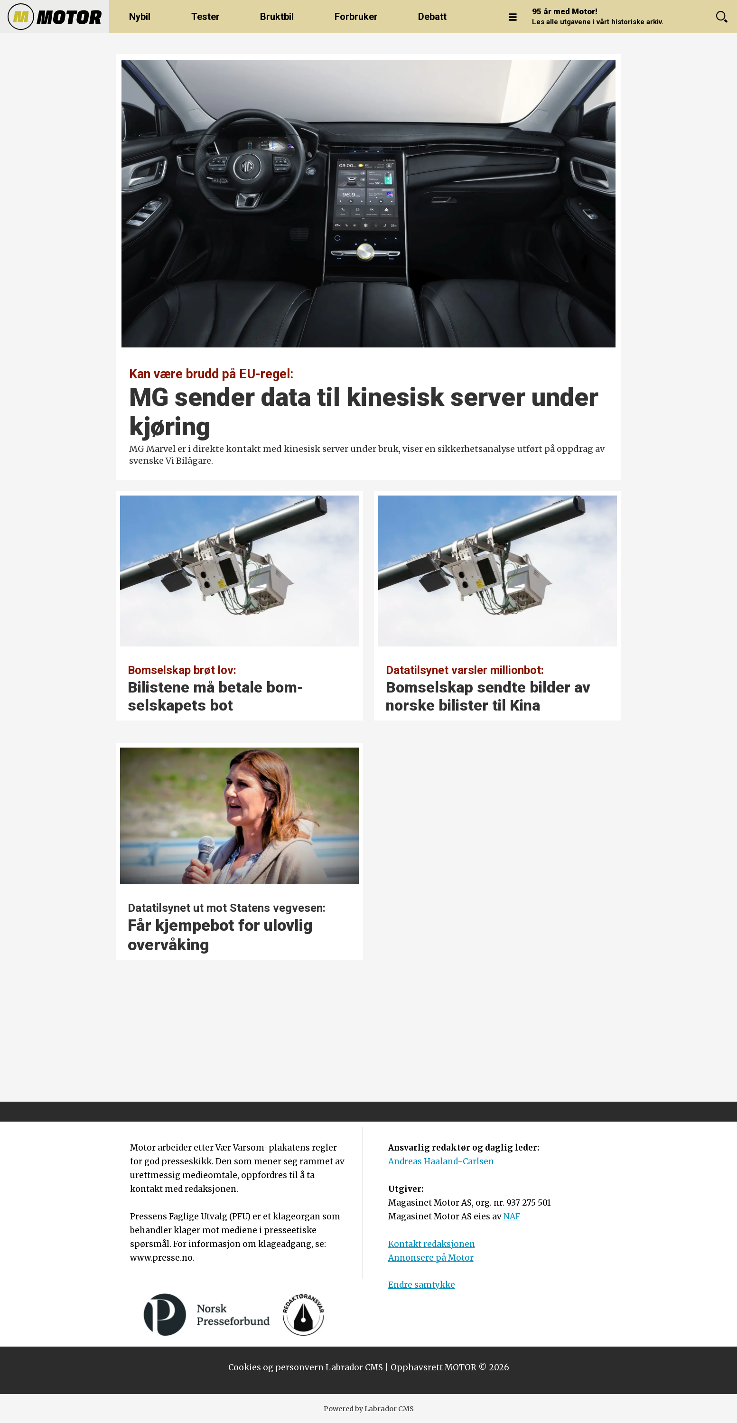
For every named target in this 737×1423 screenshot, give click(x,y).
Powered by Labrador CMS (369, 1408)
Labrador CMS (354, 1367)
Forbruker (356, 16)
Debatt (432, 16)
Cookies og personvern (276, 1367)
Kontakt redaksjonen (431, 1244)
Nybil (139, 16)
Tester (205, 16)
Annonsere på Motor (431, 1258)
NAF (512, 1216)
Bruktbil (277, 16)
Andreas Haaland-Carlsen (441, 1161)
